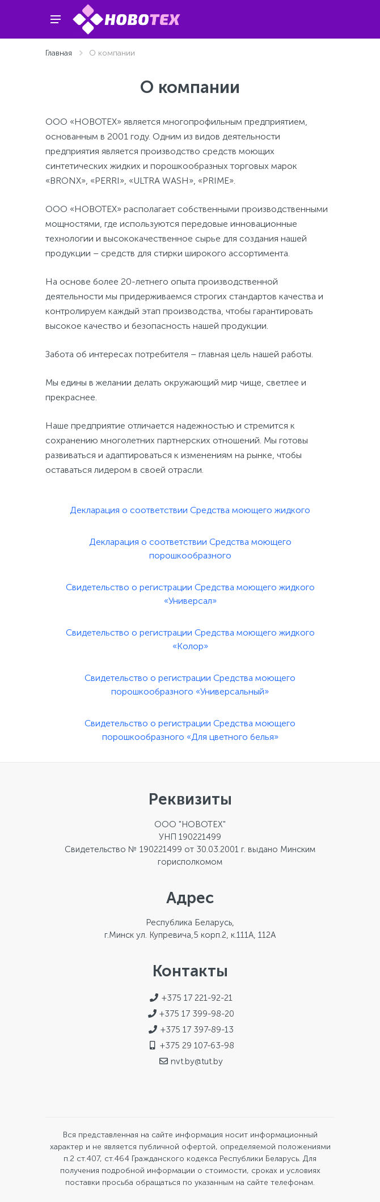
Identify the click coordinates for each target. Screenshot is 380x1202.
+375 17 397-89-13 (197, 1030)
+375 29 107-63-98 (197, 1045)
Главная (58, 53)
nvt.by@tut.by (197, 1061)
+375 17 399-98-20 (196, 1014)
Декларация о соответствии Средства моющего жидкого (190, 510)
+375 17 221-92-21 (197, 998)
